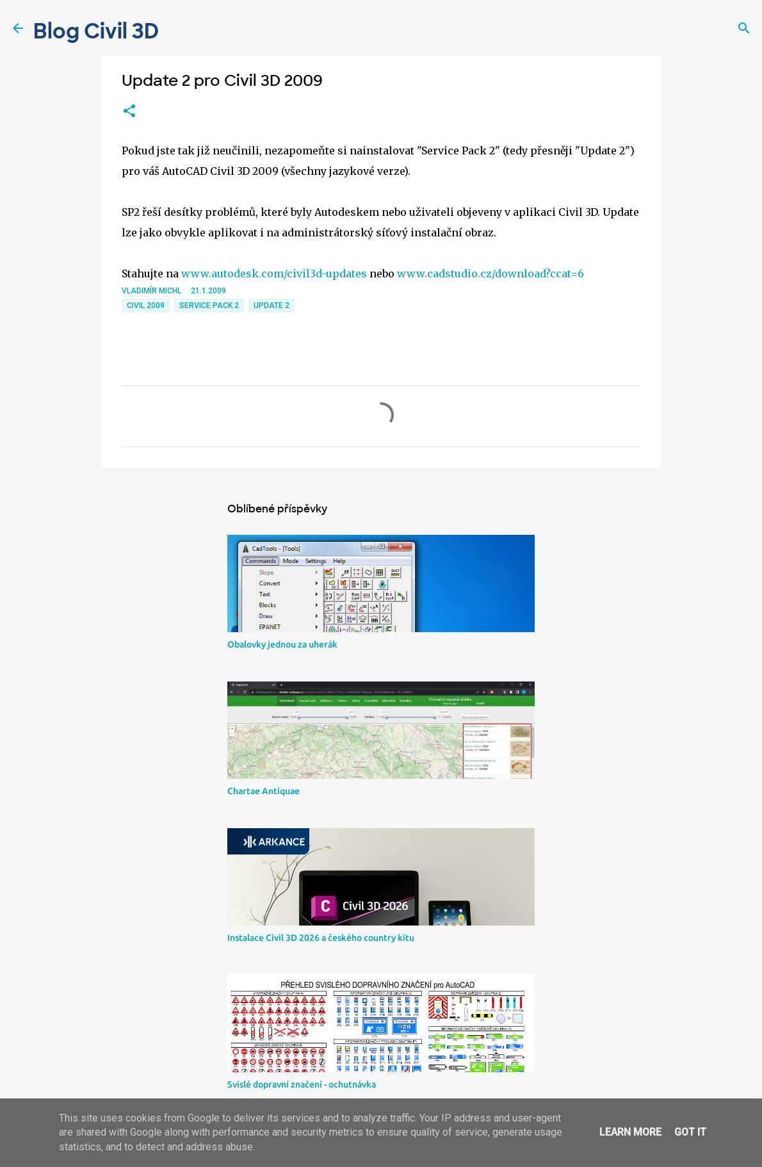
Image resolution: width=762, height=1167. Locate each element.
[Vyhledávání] (744, 28)
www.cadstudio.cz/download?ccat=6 (490, 273)
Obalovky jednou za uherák (282, 644)
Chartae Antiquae (263, 791)
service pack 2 (209, 305)
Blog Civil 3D (96, 31)
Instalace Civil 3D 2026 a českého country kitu (320, 938)
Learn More (630, 1132)
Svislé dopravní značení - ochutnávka (301, 1084)
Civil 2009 (146, 305)
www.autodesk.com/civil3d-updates (274, 273)
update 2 (271, 305)
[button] (129, 111)
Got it (690, 1132)
